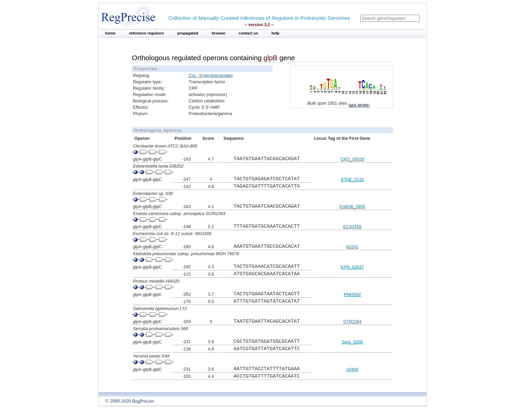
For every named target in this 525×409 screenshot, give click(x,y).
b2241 (353, 246)
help (276, 33)
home (110, 33)
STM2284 (352, 321)
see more (359, 105)
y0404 (352, 369)
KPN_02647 (352, 267)
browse (218, 33)
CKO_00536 (352, 159)
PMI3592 (352, 294)
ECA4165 (352, 226)
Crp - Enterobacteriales (211, 75)
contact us (248, 33)
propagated (187, 33)
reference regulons (146, 33)
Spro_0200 (352, 341)
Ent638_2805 (352, 206)
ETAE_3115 (352, 179)
